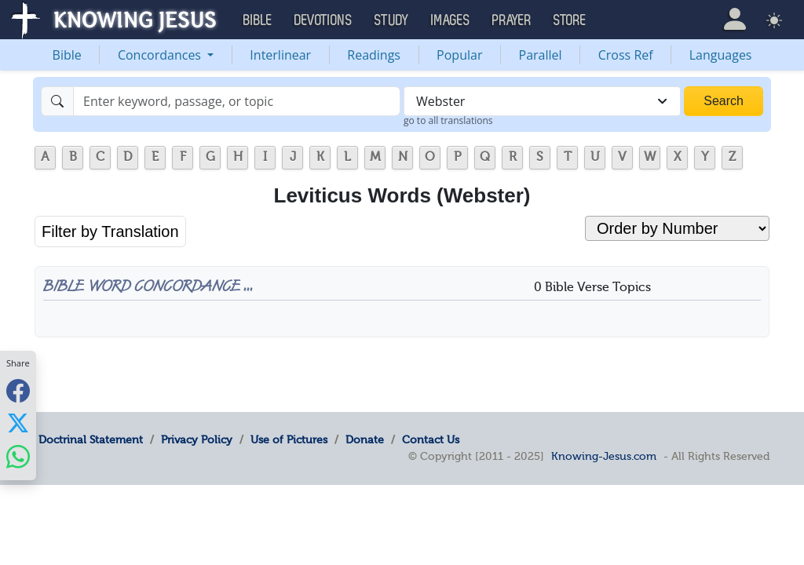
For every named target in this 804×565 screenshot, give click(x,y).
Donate (364, 439)
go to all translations (448, 120)
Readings (373, 55)
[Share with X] (18, 423)
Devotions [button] (323, 20)
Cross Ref (625, 55)
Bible (67, 55)
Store (570, 20)
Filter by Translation (110, 231)
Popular (459, 55)
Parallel (540, 55)
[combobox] (542, 101)
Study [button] (392, 20)
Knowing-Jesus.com (603, 456)
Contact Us (430, 439)
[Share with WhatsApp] (18, 456)
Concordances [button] (161, 55)
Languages (720, 55)
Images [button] (450, 20)
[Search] (236, 101)
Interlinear (280, 55)
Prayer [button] (512, 20)
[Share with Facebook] (18, 390)
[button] (734, 19)
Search (724, 101)
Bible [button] (257, 20)
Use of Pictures (288, 439)
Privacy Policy (196, 439)
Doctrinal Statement (90, 439)
